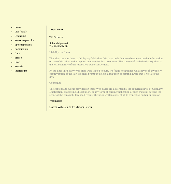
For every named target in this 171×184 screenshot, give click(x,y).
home (18, 27)
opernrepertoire (23, 44)
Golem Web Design (60, 106)
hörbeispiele (21, 48)
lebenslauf (20, 35)
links (17, 61)
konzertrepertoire (24, 40)
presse (18, 57)
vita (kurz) (20, 31)
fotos (17, 53)
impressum (21, 70)
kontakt (19, 66)
